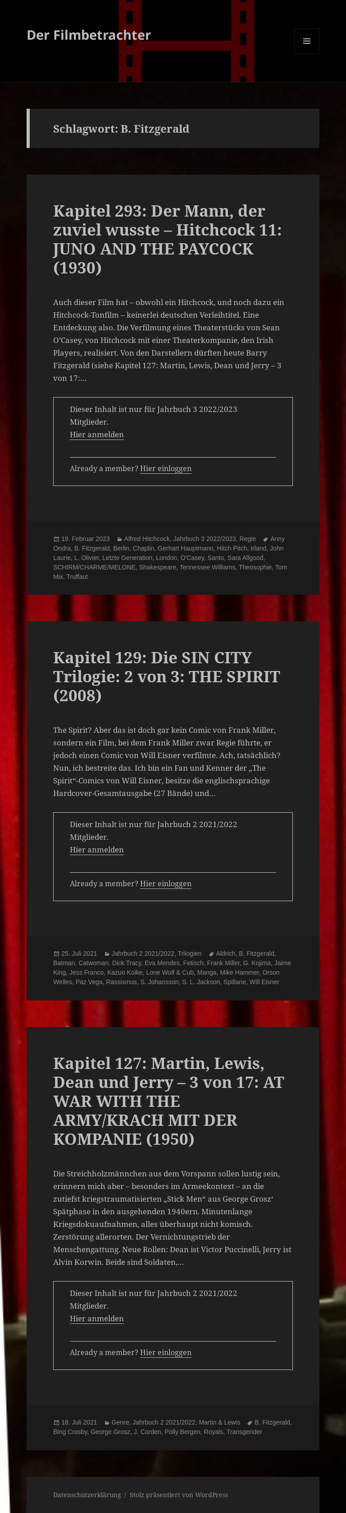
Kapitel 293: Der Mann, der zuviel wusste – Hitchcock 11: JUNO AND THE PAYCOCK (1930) (167, 239)
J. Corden (147, 1431)
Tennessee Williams (208, 567)
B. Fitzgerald (92, 548)
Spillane (234, 982)
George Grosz (110, 1431)
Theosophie (255, 567)
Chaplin (143, 548)
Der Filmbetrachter (89, 34)
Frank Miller (223, 963)
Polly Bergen (182, 1431)
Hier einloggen (165, 468)
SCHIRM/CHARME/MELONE (94, 567)
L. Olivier (86, 557)
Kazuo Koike (125, 972)
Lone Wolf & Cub (170, 972)
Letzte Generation (127, 557)
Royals (213, 1431)
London (166, 557)
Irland (258, 548)
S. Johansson (160, 982)
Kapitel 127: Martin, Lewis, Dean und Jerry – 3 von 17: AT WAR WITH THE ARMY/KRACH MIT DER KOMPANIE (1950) (168, 1100)
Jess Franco (86, 972)
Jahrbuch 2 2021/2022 (143, 953)
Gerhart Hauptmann (186, 548)
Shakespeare (158, 567)
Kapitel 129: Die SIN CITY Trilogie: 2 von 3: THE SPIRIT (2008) (166, 676)
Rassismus (121, 982)
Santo (216, 557)
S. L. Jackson (201, 982)
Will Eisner (264, 982)
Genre (120, 1422)
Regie (248, 538)
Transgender (244, 1431)
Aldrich (226, 953)
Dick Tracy (126, 963)
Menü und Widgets (307, 53)
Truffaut (76, 576)
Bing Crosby (70, 1431)
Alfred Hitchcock (147, 538)
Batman (64, 963)
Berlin (121, 548)
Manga (207, 972)
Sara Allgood (245, 557)
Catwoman (93, 963)
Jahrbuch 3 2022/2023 (204, 538)
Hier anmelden (97, 434)
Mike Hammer (239, 972)
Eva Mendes (162, 963)
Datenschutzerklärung (87, 1494)
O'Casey (192, 557)
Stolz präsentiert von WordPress (179, 1494)
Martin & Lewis (219, 1422)
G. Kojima (257, 963)
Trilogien (189, 953)
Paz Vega (89, 982)
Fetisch (193, 963)
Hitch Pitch (232, 548)
